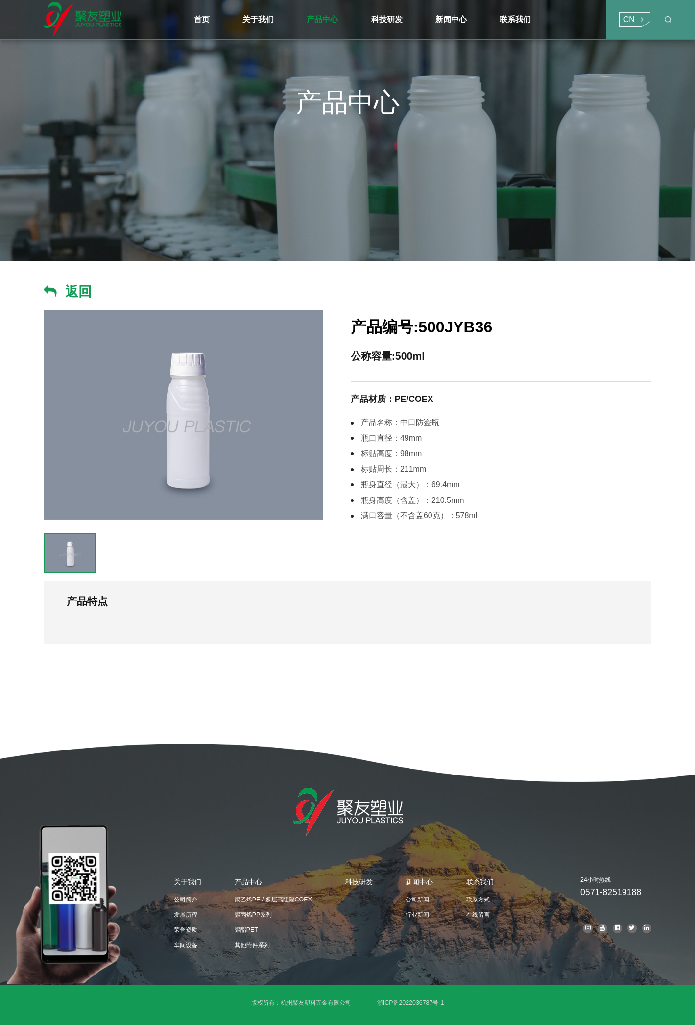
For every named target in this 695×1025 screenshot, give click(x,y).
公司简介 (185, 899)
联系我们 (480, 882)
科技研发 (359, 882)
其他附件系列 (252, 945)
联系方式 (478, 899)
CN (629, 19)
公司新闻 (417, 899)
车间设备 (185, 945)
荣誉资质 (185, 929)
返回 (78, 291)
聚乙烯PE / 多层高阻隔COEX (273, 899)
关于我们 (187, 882)
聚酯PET (246, 929)
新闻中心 (419, 882)
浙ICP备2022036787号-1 (410, 1003)
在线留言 (478, 914)
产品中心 (248, 882)
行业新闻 (417, 914)
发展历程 (185, 914)
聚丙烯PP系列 (253, 914)
